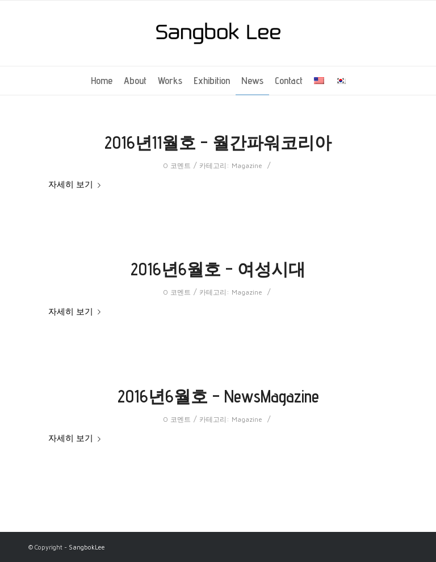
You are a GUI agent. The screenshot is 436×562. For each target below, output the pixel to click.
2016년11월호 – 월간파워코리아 (218, 142)
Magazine (247, 165)
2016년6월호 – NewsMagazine (218, 396)
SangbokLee (87, 547)
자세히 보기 (76, 184)
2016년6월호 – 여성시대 (218, 269)
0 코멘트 (177, 165)
